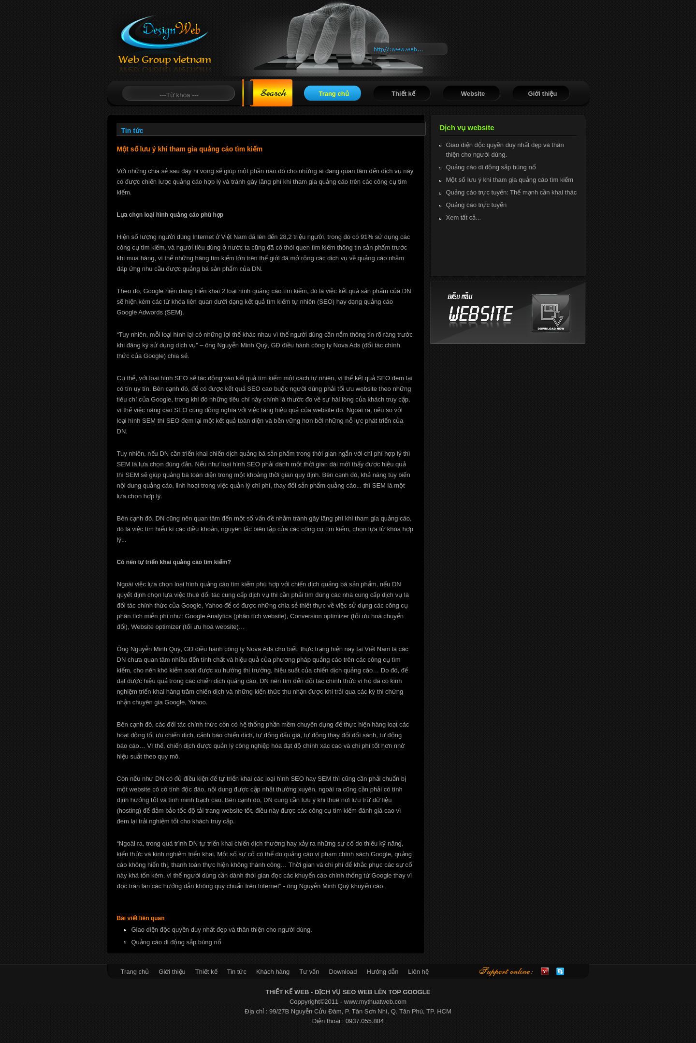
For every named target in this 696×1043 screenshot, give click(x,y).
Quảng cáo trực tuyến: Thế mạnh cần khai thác (511, 192)
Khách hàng (273, 971)
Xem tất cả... (463, 217)
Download (343, 971)
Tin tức (236, 971)
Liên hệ (418, 971)
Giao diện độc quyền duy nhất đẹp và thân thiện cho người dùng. (221, 929)
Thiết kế (403, 93)
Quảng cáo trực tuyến (476, 205)
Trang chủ (333, 93)
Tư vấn (309, 971)
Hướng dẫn (382, 971)
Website (473, 93)
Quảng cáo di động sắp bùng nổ (176, 942)
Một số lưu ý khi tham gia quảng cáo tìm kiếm (510, 179)
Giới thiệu (542, 93)
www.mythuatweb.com (375, 1001)
